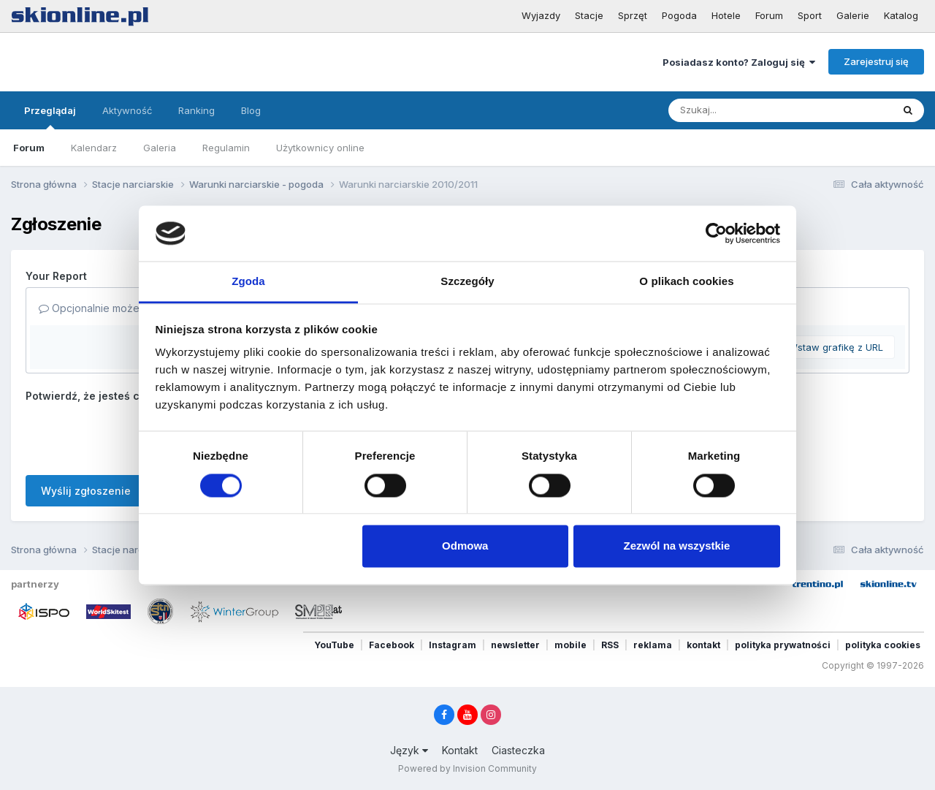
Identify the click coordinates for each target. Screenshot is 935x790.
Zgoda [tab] (248, 282)
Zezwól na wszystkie (676, 546)
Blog (251, 110)
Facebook (391, 644)
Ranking (196, 110)
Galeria (159, 147)
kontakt (703, 644)
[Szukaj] (744, 110)
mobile (570, 644)
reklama (652, 644)
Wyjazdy (541, 15)
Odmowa (465, 546)
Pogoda (679, 15)
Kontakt (460, 750)
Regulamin (226, 147)
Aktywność (127, 110)
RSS (610, 644)
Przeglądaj (50, 117)
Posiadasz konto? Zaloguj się (739, 62)
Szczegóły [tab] (467, 282)
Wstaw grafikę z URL (835, 347)
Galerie (852, 15)
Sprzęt (632, 15)
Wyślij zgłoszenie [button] (86, 491)
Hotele (726, 15)
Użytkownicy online (320, 147)
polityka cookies (882, 644)
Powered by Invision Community (467, 768)
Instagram (452, 644)
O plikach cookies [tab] (686, 282)
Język (409, 750)
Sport (810, 15)
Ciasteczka (518, 750)
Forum (769, 15)
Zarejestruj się (876, 61)
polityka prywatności (783, 644)
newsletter (515, 644)
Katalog (901, 15)
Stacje (589, 15)
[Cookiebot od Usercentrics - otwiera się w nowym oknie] (716, 233)
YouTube (334, 644)
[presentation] (137, 435)
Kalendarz (94, 147)
